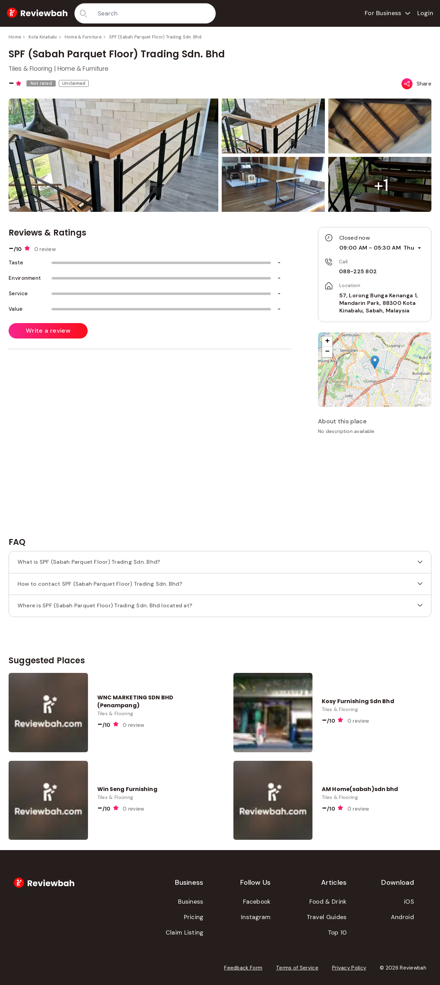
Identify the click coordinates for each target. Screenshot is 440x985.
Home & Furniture (83, 37)
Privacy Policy (349, 967)
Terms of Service (297, 967)
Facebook (257, 901)
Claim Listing (185, 932)
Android (402, 917)
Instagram (256, 917)
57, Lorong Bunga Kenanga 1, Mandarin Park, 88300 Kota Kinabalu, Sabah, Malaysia (378, 303)
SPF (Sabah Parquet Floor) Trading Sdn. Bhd (155, 37)
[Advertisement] (374, 488)
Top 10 (337, 932)
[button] (381, 185)
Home (15, 37)
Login (425, 13)
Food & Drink (328, 901)
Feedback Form (243, 967)
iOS (409, 901)
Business (190, 901)
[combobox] (154, 13)
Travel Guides (327, 917)
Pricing (194, 917)
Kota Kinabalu (43, 37)
